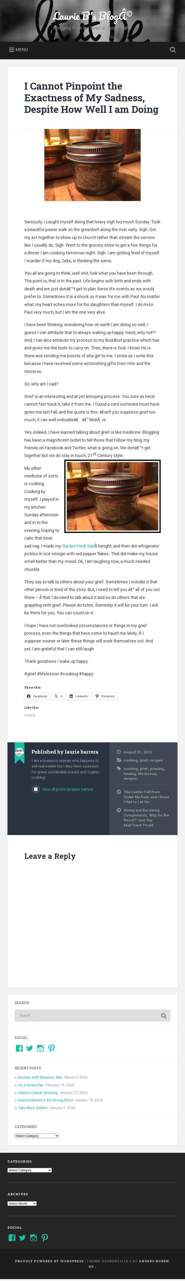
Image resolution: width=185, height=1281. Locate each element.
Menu (22, 51)
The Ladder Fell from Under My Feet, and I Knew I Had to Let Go (146, 799)
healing (130, 776)
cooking (131, 762)
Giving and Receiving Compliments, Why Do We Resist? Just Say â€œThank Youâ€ (146, 819)
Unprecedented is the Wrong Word (45, 1102)
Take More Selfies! (32, 1110)
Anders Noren (154, 1263)
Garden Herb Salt (78, 547)
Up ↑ (92, 1269)
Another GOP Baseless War (40, 1079)
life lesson (147, 776)
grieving (157, 771)
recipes (156, 762)
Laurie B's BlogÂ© (92, 16)
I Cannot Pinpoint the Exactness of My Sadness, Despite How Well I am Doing (91, 100)
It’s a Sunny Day (30, 1087)
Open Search (172, 52)
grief (144, 762)
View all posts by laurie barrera (67, 791)
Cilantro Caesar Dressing (38, 1094)
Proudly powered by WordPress (49, 1263)
